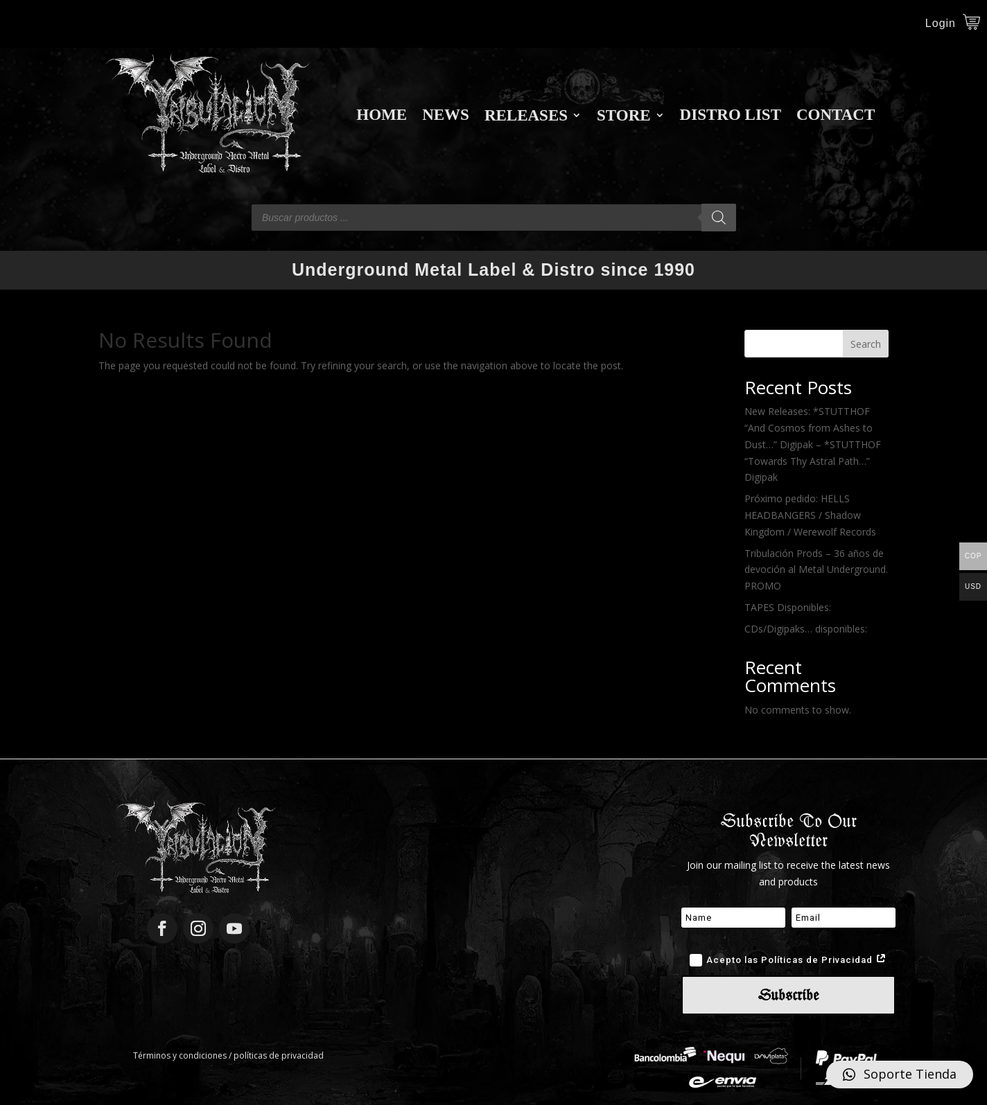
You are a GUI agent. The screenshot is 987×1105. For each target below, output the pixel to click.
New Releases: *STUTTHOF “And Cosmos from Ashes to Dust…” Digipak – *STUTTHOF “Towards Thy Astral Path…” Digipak (812, 444)
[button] (899, 1074)
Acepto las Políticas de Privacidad (788, 960)
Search (865, 344)
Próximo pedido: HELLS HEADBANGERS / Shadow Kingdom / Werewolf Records (810, 515)
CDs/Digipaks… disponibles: (805, 628)
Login (940, 24)
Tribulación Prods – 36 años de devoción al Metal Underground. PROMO (816, 570)
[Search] (718, 217)
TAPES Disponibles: (787, 607)
